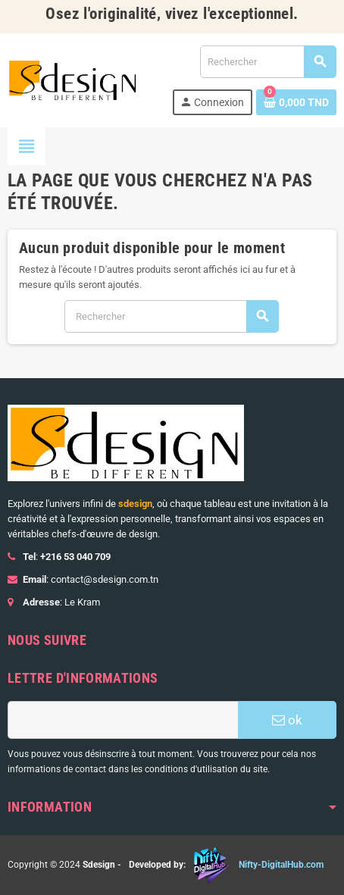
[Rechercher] (268, 61)
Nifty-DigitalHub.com (281, 864)
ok (287, 720)
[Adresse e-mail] (123, 720)
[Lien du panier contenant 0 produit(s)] (296, 102)
